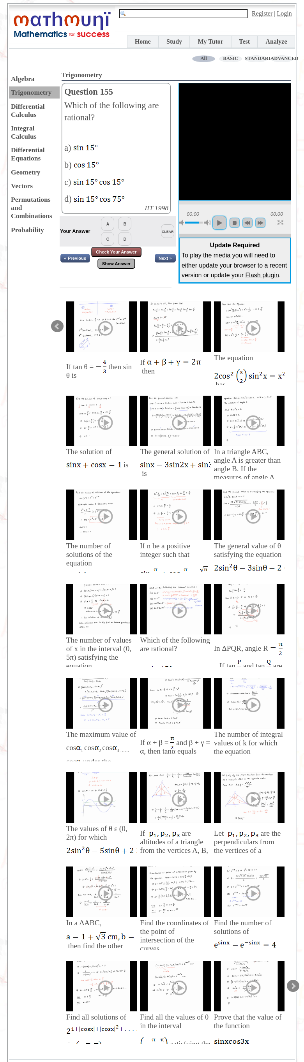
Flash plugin (262, 275)
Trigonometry (31, 92)
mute (182, 222)
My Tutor (210, 41)
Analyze (276, 41)
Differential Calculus (28, 110)
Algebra (23, 79)
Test (244, 41)
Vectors (22, 186)
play (219, 223)
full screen (281, 222)
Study (174, 41)
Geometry (25, 172)
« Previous (75, 258)
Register (262, 13)
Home (143, 41)
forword (260, 222)
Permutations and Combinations (31, 207)
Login (284, 13)
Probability (27, 230)
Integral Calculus (24, 132)
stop (234, 222)
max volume (207, 222)
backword (247, 222)
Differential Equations (28, 154)
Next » (165, 258)
